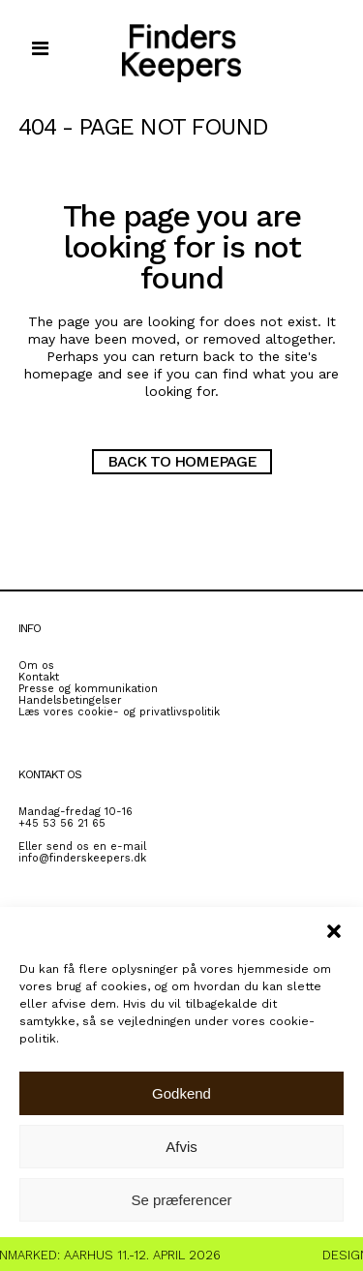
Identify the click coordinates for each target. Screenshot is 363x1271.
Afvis (181, 1146)
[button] (334, 931)
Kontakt (38, 677)
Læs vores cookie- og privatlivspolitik (119, 712)
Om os (36, 665)
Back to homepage (182, 461)
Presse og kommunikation (88, 688)
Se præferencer (181, 1200)
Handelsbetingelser (70, 700)
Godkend (181, 1093)
